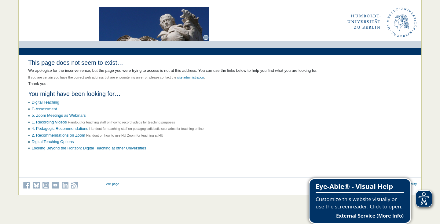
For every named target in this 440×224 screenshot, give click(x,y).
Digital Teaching (45, 102)
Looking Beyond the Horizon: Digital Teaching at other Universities (89, 148)
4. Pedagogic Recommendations (60, 128)
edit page (112, 184)
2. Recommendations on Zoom (58, 135)
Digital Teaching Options (53, 141)
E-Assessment (44, 109)
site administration (190, 77)
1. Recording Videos (49, 122)
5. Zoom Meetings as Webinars (59, 115)
